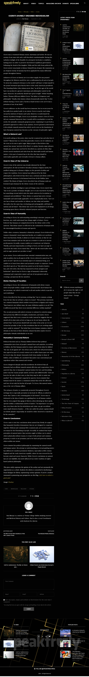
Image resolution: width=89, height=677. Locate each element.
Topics (45, 4)
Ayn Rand (73, 305)
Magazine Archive (57, 4)
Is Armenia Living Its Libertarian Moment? (78, 632)
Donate (70, 4)
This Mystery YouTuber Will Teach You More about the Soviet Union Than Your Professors (78, 656)
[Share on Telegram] (36, 497)
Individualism (14, 490)
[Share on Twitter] (32, 497)
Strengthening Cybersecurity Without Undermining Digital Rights (67, 181)
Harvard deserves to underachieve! (78, 643)
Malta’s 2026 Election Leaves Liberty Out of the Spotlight (67, 117)
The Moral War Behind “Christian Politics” (67, 133)
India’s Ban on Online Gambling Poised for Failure (67, 198)
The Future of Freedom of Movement (67, 211)
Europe (73, 326)
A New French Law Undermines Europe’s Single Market (67, 45)
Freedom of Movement (73, 339)
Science (73, 369)
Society (73, 373)
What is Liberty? (73, 411)
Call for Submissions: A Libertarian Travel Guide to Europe (66, 60)
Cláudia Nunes (67, 50)
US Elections (73, 403)
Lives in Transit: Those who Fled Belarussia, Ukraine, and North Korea (67, 164)
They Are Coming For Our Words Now (66, 102)
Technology (73, 390)
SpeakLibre (78, 4)
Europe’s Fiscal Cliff (73, 330)
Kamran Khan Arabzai (66, 187)
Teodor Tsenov (67, 203)
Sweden (73, 382)
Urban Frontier (73, 399)
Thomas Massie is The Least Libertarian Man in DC (66, 148)
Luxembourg (73, 352)
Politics (73, 360)
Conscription (73, 309)
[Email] (81, 11)
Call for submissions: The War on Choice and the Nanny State (67, 29)
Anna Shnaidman (67, 245)
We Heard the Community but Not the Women (66, 75)
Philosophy (23, 490)
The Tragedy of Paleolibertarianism (67, 89)
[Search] (85, 11)
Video (37, 4)
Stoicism (31, 490)
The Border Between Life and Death (66, 241)
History (73, 343)
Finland (73, 334)
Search (62, 267)
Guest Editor (66, 171)
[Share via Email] (38, 497)
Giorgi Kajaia (67, 107)
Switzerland (73, 386)
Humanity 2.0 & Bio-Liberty (73, 347)
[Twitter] (74, 11)
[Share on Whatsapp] (34, 497)
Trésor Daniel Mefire (66, 80)
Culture (73, 313)
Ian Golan (66, 35)
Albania (73, 300)
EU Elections (73, 322)
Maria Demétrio (67, 233)
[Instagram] (76, 11)
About (30, 4)
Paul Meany (25, 20)
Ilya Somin (66, 215)
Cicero (6, 490)
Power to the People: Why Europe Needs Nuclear (67, 254)
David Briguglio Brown (67, 92)
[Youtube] (78, 11)
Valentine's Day (73, 407)
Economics (73, 317)
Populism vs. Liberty (73, 364)
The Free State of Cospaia (73, 394)
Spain (73, 377)
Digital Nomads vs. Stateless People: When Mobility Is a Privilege (66, 226)
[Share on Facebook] (30, 497)
